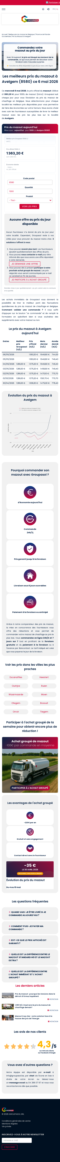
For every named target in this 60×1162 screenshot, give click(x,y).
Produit (29, 196)
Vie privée (6, 1126)
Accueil (4, 34)
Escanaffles (16, 677)
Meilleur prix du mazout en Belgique (21, 34)
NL (57, 9)
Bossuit (44, 703)
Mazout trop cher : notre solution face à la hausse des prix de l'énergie (33, 1017)
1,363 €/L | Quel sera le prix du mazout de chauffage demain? (33, 1006)
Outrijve (16, 685)
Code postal (28, 178)
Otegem (15, 703)
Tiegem (44, 711)
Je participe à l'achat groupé (29, 279)
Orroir (16, 711)
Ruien (44, 685)
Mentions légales (10, 1123)
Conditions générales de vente (16, 1121)
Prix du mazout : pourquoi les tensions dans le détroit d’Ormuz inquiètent (35, 995)
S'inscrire (9, 1147)
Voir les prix (29, 206)
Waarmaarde (16, 694)
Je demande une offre (24, 264)
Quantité (29, 187)
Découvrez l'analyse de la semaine (30, 873)
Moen (44, 694)
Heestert (44, 677)
